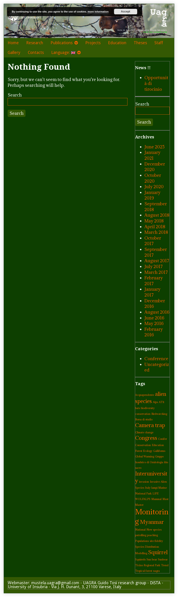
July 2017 (153, 266)
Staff (158, 43)
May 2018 (154, 221)
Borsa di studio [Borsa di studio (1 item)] (144, 419)
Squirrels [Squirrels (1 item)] (140, 559)
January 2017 (152, 292)
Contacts (36, 52)
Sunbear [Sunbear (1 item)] (163, 559)
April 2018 (154, 226)
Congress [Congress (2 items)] (146, 437)
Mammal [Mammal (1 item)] (156, 499)
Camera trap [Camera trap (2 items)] (150, 425)
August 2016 (156, 312)
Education (117, 43)
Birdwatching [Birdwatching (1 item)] (159, 414)
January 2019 (152, 195)
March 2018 (156, 232)
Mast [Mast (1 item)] (165, 499)
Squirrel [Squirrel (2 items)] (158, 552)
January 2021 (152, 155)
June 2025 (154, 147)
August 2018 (156, 215)
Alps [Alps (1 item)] (155, 402)
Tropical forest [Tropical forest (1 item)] (143, 570)
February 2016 (153, 332)
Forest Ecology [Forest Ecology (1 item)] (143, 451)
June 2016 (154, 318)
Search (15, 95)
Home (13, 43)
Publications (62, 43)
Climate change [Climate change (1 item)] (144, 432)
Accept (125, 11)
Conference (156, 358)
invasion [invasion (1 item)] (144, 481)
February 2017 (153, 280)
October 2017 (152, 241)
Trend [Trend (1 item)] (164, 565)
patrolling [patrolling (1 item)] (140, 535)
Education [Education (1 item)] (158, 445)
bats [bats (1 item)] (137, 408)
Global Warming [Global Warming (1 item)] (144, 456)
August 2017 (156, 260)
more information (98, 11)
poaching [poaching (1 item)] (152, 535)
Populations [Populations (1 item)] (142, 541)
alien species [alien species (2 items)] (150, 397)
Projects (93, 43)
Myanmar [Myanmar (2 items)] (152, 522)
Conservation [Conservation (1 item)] (143, 445)
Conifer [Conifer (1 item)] (162, 439)
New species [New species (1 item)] (154, 529)
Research (34, 43)
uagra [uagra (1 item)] (156, 570)
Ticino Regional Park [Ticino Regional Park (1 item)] (147, 565)
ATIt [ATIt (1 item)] (161, 402)
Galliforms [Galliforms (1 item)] (159, 451)
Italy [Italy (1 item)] (147, 487)
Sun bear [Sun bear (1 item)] (151, 559)
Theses (140, 43)
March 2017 (156, 272)
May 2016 (154, 323)
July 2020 (154, 186)
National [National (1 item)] (140, 529)
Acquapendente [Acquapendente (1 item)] (144, 395)
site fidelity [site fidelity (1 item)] (156, 541)
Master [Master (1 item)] (139, 504)
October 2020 (152, 178)
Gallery (14, 52)
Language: (63, 52)
